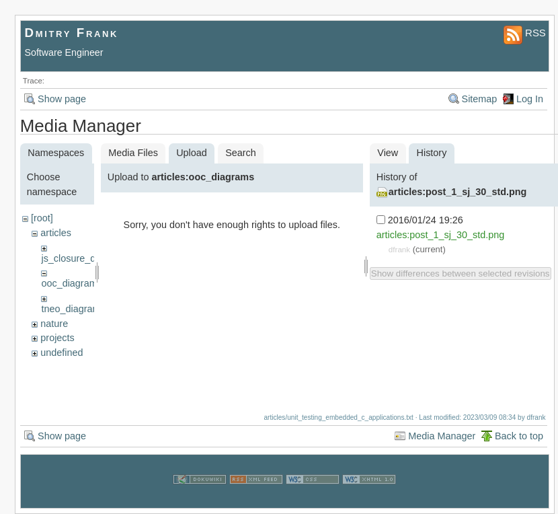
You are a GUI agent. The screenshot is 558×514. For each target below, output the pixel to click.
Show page (62, 99)
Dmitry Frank (72, 33)
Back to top (519, 436)
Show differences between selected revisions (460, 273)
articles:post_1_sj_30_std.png (458, 191)
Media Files (133, 152)
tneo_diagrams (73, 308)
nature (54, 323)
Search (240, 152)
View (387, 152)
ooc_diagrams (71, 283)
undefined (61, 352)
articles (55, 232)
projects (57, 337)
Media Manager (441, 436)
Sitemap (479, 99)
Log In (529, 99)
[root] (42, 218)
